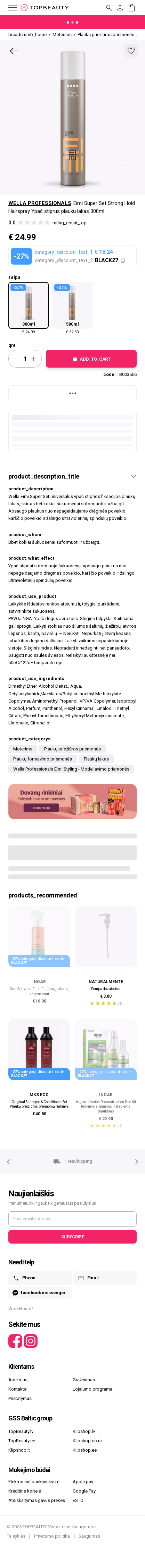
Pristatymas (20, 1398)
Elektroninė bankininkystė (33, 1481)
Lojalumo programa (92, 1389)
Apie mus (17, 1379)
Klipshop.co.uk (88, 1440)
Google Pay (84, 1491)
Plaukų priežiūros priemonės (72, 748)
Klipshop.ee (85, 1450)
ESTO (78, 1500)
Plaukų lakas (96, 759)
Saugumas (89, 1536)
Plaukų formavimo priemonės (42, 759)
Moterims (22, 748)
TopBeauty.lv (20, 1431)
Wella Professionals (39, 203)
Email (88, 1278)
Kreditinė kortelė (24, 1491)
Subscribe (72, 1236)
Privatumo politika (52, 1536)
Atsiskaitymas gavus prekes (36, 1500)
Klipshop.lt (19, 1450)
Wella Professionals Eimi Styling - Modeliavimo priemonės (71, 769)
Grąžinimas (84, 1379)
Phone (24, 1278)
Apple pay (83, 1481)
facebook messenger (39, 1293)
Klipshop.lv (84, 1431)
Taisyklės (16, 1536)
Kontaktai (17, 1389)
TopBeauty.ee (21, 1440)
